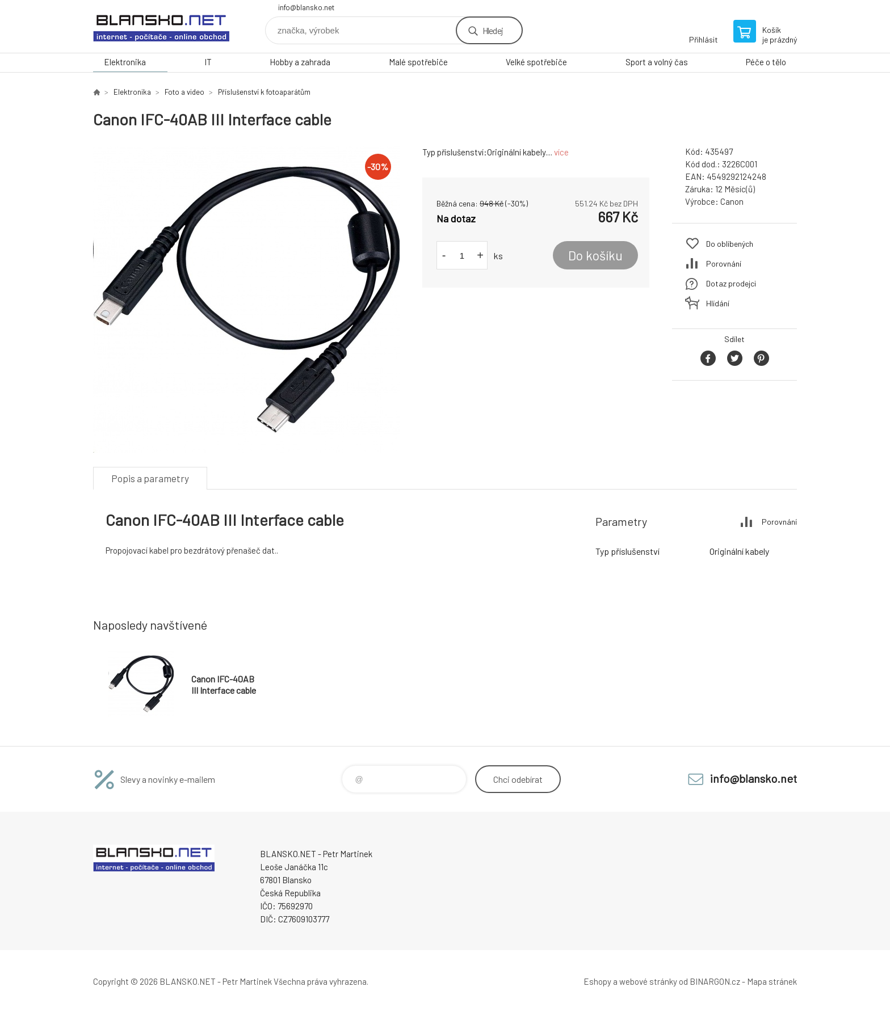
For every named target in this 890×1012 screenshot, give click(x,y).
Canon (732, 201)
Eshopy (597, 981)
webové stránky (648, 981)
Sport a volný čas (656, 62)
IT (208, 62)
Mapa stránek (772, 981)
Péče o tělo (766, 62)
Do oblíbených (729, 243)
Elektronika (125, 62)
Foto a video (184, 91)
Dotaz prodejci (731, 283)
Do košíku (595, 255)
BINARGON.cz (715, 981)
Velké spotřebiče (536, 62)
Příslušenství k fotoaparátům (264, 91)
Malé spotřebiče (418, 62)
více (561, 152)
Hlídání (717, 303)
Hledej (492, 30)
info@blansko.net (306, 7)
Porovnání (723, 263)
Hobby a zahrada (300, 62)
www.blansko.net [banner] (161, 26)
